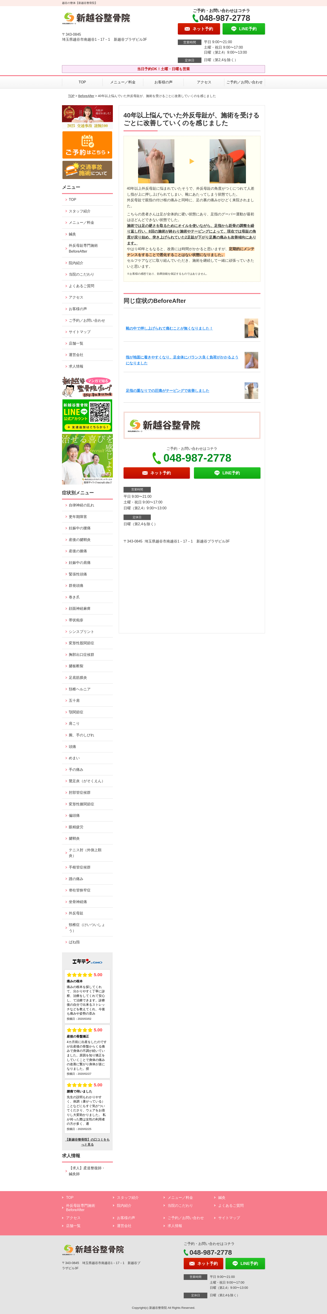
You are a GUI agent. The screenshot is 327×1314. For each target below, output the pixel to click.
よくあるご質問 (81, 286)
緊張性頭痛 (78, 574)
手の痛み (76, 769)
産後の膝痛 (78, 551)
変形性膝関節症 (81, 804)
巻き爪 (74, 597)
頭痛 (72, 747)
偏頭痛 (74, 815)
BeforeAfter (86, 96)
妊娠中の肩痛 (80, 563)
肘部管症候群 (80, 792)
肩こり (74, 723)
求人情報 (76, 366)
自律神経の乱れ (81, 505)
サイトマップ (80, 332)
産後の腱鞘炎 (80, 540)
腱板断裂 (76, 666)
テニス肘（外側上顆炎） (85, 853)
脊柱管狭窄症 (80, 890)
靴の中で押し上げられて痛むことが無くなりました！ (169, 328)
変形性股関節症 (81, 643)
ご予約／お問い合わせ (244, 82)
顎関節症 (76, 712)
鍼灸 (72, 234)
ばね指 (74, 942)
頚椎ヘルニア (80, 689)
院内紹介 (76, 263)
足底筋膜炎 (78, 677)
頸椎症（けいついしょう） (87, 928)
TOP (82, 82)
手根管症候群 (80, 867)
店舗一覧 (76, 343)
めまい (74, 758)
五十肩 (74, 700)
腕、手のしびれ (81, 735)
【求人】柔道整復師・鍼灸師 (87, 1171)
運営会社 (76, 355)
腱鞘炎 (74, 838)
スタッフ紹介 (80, 211)
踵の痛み (76, 879)
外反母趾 (76, 913)
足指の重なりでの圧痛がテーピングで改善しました (167, 391)
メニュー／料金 (123, 82)
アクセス (204, 82)
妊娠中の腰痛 (80, 528)
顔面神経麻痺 (80, 608)
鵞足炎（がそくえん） (87, 781)
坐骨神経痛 (78, 902)
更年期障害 (78, 517)
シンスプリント (81, 632)
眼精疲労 (76, 827)
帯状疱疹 (76, 620)
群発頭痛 (76, 585)
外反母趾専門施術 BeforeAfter (83, 248)
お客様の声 (163, 82)
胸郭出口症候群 (81, 655)
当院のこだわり (81, 274)
